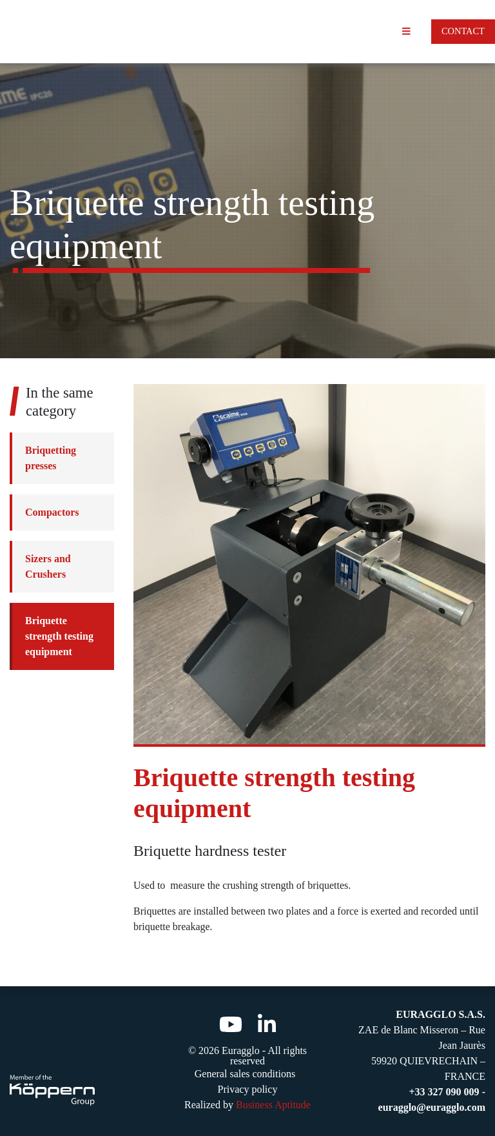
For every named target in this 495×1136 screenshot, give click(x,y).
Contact (463, 31)
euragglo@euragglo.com (431, 1107)
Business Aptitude (273, 1104)
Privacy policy (248, 1089)
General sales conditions (245, 1073)
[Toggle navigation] (406, 32)
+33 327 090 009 (445, 1091)
